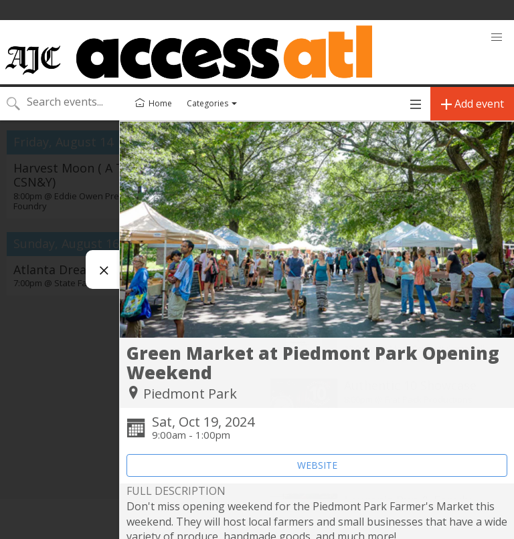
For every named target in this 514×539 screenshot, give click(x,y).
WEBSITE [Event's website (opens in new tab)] (317, 465)
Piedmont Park (190, 394)
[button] (496, 37)
